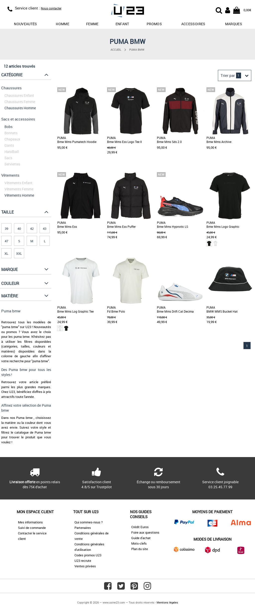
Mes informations (30, 522)
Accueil (116, 49)
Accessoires (193, 23)
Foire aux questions (145, 532)
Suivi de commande (32, 527)
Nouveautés (25, 23)
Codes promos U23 (87, 555)
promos (154, 23)
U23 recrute (82, 560)
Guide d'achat (141, 538)
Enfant (122, 23)
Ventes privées (85, 566)
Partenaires (82, 527)
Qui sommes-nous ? (88, 522)
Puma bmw (136, 49)
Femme (92, 23)
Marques (233, 23)
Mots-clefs (139, 543)
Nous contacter (51, 8)
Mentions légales (167, 602)
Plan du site (139, 549)
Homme (62, 23)
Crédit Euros (140, 527)
